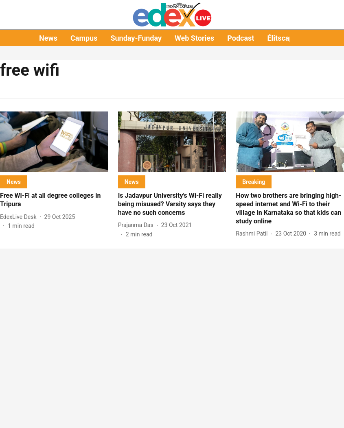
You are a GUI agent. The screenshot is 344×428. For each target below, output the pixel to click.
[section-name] (13, 182)
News (48, 38)
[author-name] (20, 217)
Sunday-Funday (136, 38)
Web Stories (194, 38)
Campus (83, 38)
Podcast (240, 38)
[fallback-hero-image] (54, 141)
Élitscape (282, 38)
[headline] (54, 200)
